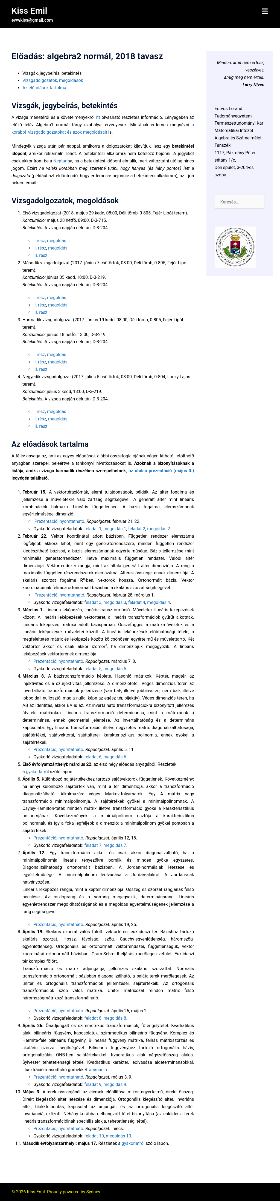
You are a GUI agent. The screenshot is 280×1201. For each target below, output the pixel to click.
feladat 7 (92, 845)
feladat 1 (92, 528)
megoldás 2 (158, 528)
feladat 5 (92, 668)
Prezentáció (45, 521)
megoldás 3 (114, 602)
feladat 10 (94, 1135)
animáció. (98, 1069)
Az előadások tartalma (44, 87)
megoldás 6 (114, 756)
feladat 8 (92, 1018)
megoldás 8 (114, 1018)
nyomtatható (72, 521)
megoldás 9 (114, 1084)
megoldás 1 (114, 528)
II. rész (39, 247)
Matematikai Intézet (234, 130)
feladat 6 (92, 756)
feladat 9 (92, 1084)
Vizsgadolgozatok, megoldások (52, 80)
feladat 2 (136, 528)
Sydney (93, 1191)
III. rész (40, 255)
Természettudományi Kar (239, 123)
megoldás (56, 240)
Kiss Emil (29, 10)
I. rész (39, 240)
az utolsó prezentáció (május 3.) (161, 470)
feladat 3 (92, 602)
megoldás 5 (114, 668)
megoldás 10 (118, 1135)
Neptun (60, 160)
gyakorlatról (37, 771)
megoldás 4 (158, 602)
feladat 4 (136, 602)
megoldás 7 (114, 845)
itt (98, 117)
